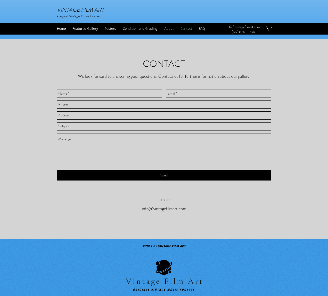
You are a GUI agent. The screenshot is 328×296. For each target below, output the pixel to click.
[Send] (164, 175)
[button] (269, 27)
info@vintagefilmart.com (243, 26)
